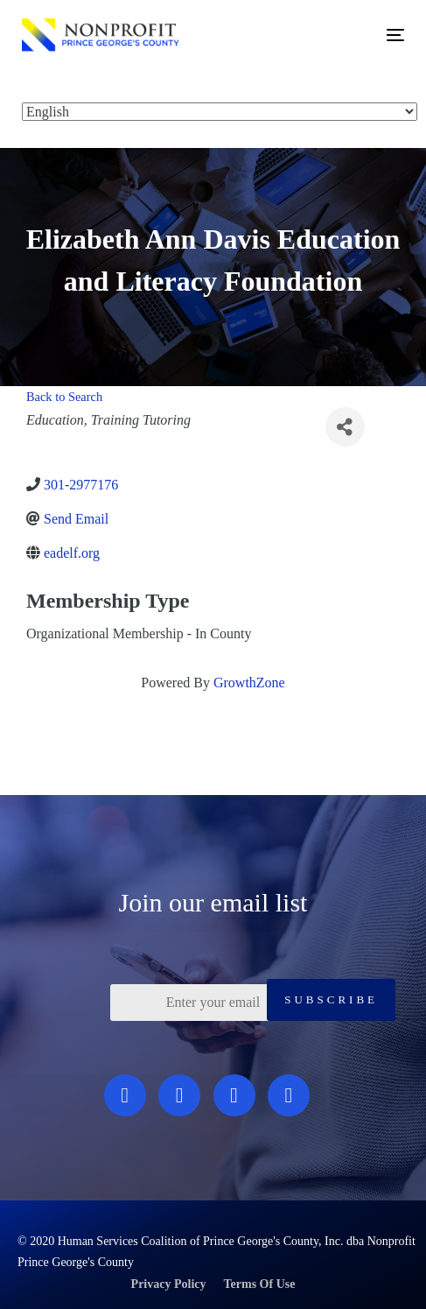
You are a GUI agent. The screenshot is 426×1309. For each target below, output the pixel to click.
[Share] (345, 427)
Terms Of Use (260, 1284)
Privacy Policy (168, 1284)
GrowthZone (249, 682)
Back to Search (64, 397)
